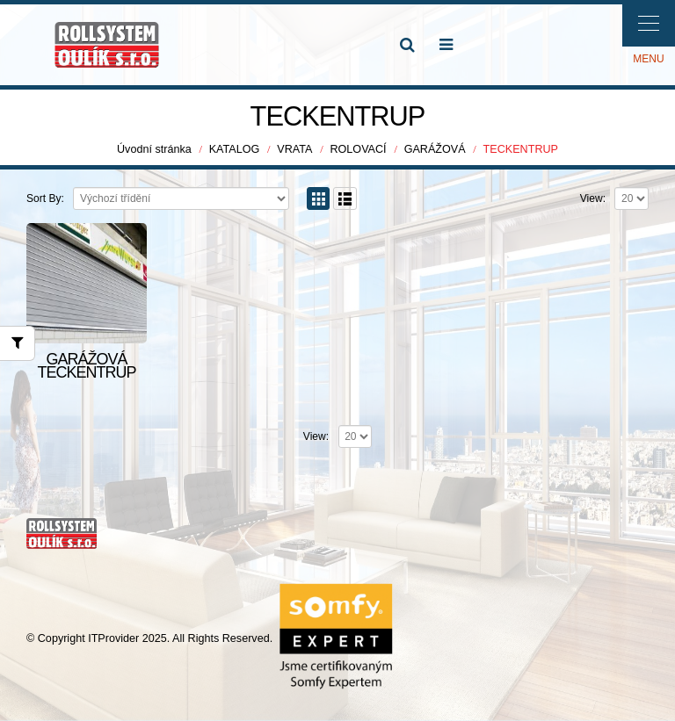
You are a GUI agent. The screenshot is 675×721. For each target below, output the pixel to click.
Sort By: (45, 198)
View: (593, 198)
